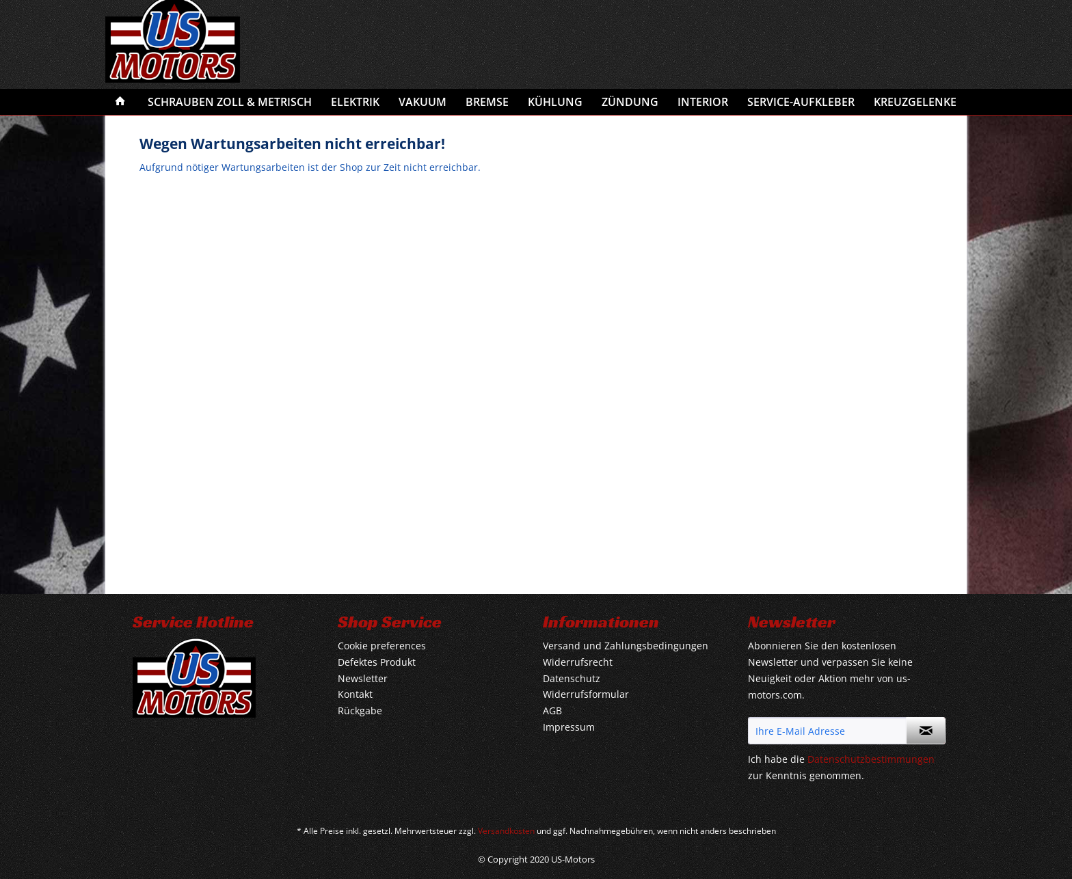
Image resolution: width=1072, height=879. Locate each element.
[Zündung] (630, 102)
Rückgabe (360, 710)
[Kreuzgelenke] (915, 102)
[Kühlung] (555, 102)
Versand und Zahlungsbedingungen (625, 645)
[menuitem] (120, 102)
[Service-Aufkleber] (801, 102)
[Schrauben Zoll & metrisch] (229, 102)
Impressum (569, 726)
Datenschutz (571, 678)
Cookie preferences (382, 645)
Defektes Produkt (377, 661)
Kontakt (355, 694)
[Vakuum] (422, 102)
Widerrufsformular (586, 694)
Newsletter (363, 678)
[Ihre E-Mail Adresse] (827, 730)
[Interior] (703, 102)
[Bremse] (487, 102)
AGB (552, 710)
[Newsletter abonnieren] (926, 730)
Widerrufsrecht (578, 661)
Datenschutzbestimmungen (871, 759)
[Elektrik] (355, 102)
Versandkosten (506, 831)
